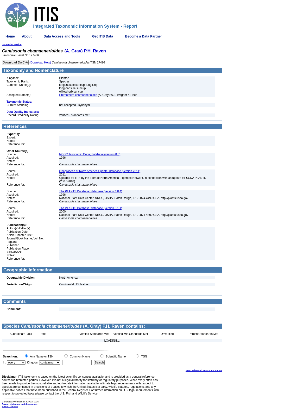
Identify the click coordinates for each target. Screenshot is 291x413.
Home (10, 36)
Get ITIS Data (102, 36)
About (27, 36)
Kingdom (32, 362)
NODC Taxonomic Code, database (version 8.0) (89, 154)
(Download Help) (40, 62)
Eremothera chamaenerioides (78, 95)
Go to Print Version (12, 44)
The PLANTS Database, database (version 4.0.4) (90, 191)
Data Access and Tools (62, 36)
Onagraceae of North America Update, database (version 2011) (99, 171)
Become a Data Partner (143, 36)
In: (4, 362)
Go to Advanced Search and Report (204, 370)
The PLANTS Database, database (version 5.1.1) (90, 208)
